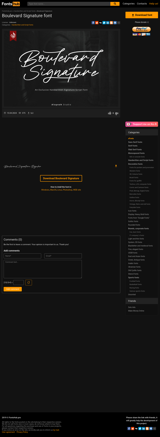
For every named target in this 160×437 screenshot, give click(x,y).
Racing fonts (134, 288)
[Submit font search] (114, 4)
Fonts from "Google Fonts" (139, 218)
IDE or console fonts (137, 157)
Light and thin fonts (136, 239)
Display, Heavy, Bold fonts (138, 214)
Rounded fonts (134, 225)
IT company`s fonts (137, 235)
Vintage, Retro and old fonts (140, 204)
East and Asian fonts (136, 256)
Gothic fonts (133, 221)
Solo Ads (131, 307)
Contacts (142, 3)
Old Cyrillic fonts (134, 270)
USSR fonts (132, 253)
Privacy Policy (22, 432)
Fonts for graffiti (135, 181)
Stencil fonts (133, 274)
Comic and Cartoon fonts (139, 187)
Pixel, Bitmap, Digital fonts (139, 191)
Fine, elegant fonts (135, 249)
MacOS (53, 190)
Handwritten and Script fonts (22, 25)
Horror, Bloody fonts (137, 201)
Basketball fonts (136, 284)
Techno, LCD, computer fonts (140, 184)
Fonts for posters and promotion (142, 167)
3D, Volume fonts (136, 174)
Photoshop (67, 190)
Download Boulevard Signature (61, 178)
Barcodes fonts (135, 194)
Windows (45, 190)
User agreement (8, 432)
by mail (56, 430)
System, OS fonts (135, 242)
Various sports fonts (137, 291)
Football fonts (135, 281)
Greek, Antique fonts (136, 260)
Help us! (153, 3)
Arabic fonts (133, 263)
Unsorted (132, 294)
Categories (129, 3)
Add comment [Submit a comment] (12, 289)
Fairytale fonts (135, 207)
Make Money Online (136, 311)
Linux (59, 190)
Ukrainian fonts (134, 267)
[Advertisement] (61, 139)
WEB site (77, 190)
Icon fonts (132, 211)
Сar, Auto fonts (135, 232)
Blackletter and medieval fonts (140, 246)
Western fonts (135, 171)
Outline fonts (134, 197)
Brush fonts (134, 177)
